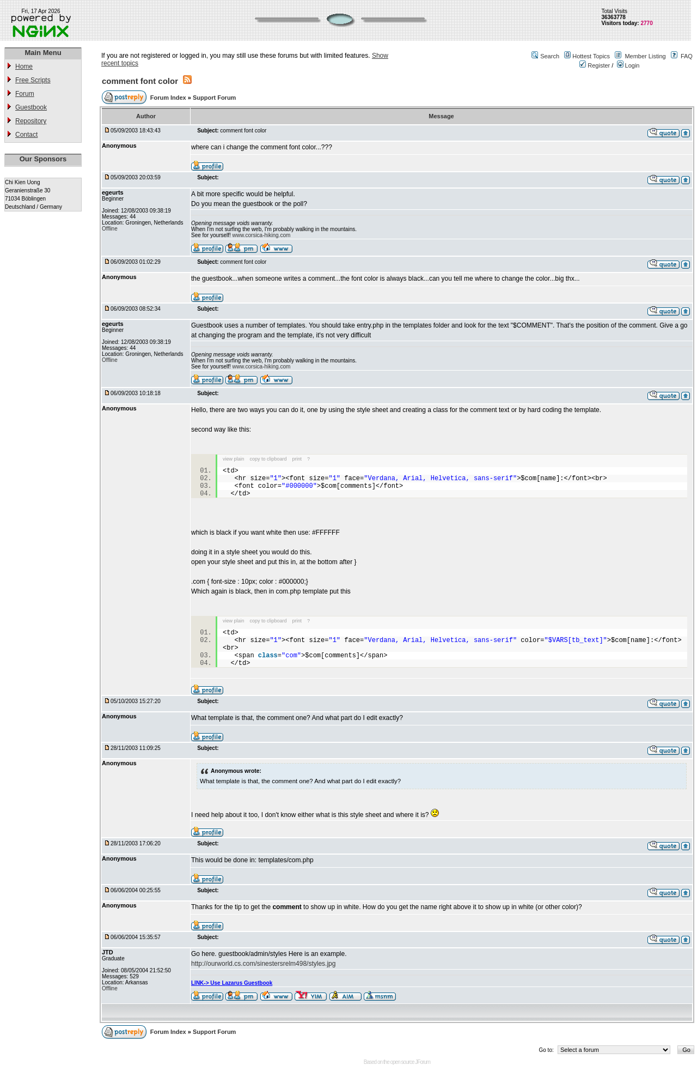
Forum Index (169, 97)
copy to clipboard (268, 459)
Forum (24, 94)
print (297, 459)
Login (628, 65)
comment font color (140, 81)
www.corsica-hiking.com (262, 235)
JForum (422, 1062)
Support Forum (214, 97)
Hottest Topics (591, 56)
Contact (26, 134)
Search (549, 56)
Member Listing (645, 56)
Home (24, 66)
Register (594, 65)
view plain (233, 459)
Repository (30, 121)
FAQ (687, 56)
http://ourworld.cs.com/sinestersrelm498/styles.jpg (263, 963)
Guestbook (31, 107)
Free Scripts (33, 80)
